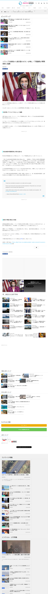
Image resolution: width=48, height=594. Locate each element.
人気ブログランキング (4, 424)
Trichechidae (35, 23)
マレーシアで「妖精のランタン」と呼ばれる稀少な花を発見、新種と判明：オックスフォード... (40, 26)
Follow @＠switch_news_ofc (24, 531)
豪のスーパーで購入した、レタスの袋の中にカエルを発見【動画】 (15, 394)
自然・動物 (18, 9)
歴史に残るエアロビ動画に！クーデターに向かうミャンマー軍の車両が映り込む (40, 20)
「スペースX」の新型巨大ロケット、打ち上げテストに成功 (35, 357)
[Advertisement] (24, 122)
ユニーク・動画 (29, 9)
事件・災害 (2, 35)
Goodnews (34, 9)
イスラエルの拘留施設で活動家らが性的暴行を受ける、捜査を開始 (39, 496)
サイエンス (24, 9)
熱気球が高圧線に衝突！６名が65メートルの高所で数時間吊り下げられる (15, 32)
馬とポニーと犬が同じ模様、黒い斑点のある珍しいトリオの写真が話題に (16, 317)
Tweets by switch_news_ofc (24, 527)
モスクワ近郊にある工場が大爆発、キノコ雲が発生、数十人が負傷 (39, 455)
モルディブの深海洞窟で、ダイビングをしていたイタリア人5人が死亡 (16, 389)
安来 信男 (34, 34)
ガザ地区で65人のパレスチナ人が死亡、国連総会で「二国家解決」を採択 (39, 503)
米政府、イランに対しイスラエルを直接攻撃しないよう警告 (39, 484)
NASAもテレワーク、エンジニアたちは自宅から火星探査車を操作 (7, 558)
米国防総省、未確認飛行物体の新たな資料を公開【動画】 (32, 362)
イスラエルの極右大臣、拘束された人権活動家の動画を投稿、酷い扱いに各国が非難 (18, 384)
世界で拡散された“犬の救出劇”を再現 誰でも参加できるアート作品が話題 (15, 20)
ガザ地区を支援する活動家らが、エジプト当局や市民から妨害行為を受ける (39, 515)
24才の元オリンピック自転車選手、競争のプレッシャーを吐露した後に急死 (40, 32)
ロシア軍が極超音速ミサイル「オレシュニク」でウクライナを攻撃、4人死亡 (39, 473)
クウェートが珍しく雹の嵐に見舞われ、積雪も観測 (7, 537)
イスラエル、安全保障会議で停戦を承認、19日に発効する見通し (15, 26)
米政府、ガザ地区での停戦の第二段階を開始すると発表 (16, 515)
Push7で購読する (24, 406)
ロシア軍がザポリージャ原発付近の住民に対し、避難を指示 (39, 442)
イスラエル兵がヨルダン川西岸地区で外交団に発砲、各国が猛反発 (39, 509)
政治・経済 (13, 9)
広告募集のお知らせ (24, 568)
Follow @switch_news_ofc (38, 268)
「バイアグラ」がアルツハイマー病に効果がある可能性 (7, 544)
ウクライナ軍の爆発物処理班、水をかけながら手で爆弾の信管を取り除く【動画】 (39, 467)
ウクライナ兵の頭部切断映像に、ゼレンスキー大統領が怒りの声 (39, 448)
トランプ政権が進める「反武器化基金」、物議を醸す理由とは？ (15, 357)
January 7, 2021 (22, 175)
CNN (21, 220)
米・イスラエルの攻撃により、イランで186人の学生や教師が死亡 (7, 551)
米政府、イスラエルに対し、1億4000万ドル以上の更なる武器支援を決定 (7, 530)
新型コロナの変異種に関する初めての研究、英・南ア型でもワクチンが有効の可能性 (31, 317)
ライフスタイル (45, 9)
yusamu (9, 34)
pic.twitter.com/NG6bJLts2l (11, 172)
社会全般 (4, 454)
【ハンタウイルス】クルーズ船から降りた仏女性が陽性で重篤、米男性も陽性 (17, 368)
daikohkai (9, 28)
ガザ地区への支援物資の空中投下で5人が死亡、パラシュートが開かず (39, 490)
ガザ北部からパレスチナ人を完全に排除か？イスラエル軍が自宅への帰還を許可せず (16, 509)
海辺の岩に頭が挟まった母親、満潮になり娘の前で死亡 (14, 362)
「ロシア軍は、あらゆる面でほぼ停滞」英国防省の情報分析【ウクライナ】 (16, 467)
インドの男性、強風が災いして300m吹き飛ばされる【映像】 (33, 379)
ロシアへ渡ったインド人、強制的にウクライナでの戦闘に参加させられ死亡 (39, 461)
